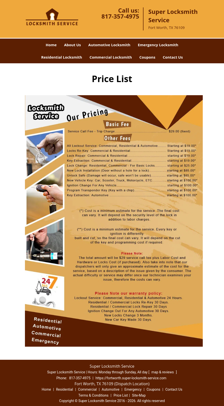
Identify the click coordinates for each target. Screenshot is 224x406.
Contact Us (173, 57)
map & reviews (163, 372)
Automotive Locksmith (109, 44)
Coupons (147, 57)
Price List (121, 395)
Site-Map (139, 395)
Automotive (111, 389)
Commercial (87, 389)
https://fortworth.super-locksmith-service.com (131, 378)
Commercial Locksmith (110, 57)
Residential (64, 389)
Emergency (133, 389)
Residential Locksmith (61, 57)
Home (51, 44)
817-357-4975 (120, 16)
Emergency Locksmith (158, 44)
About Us (72, 44)
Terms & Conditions (93, 395)
